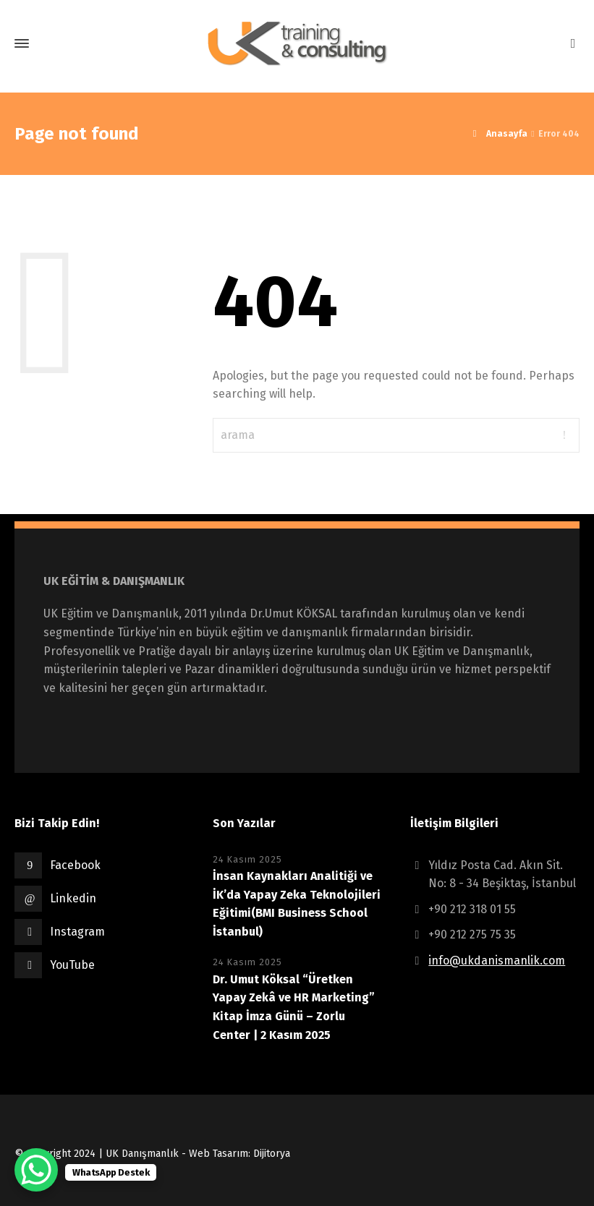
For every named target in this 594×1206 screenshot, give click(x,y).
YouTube (72, 965)
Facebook (75, 865)
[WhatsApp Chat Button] (36, 1170)
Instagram (77, 931)
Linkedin (73, 898)
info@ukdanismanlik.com (496, 960)
